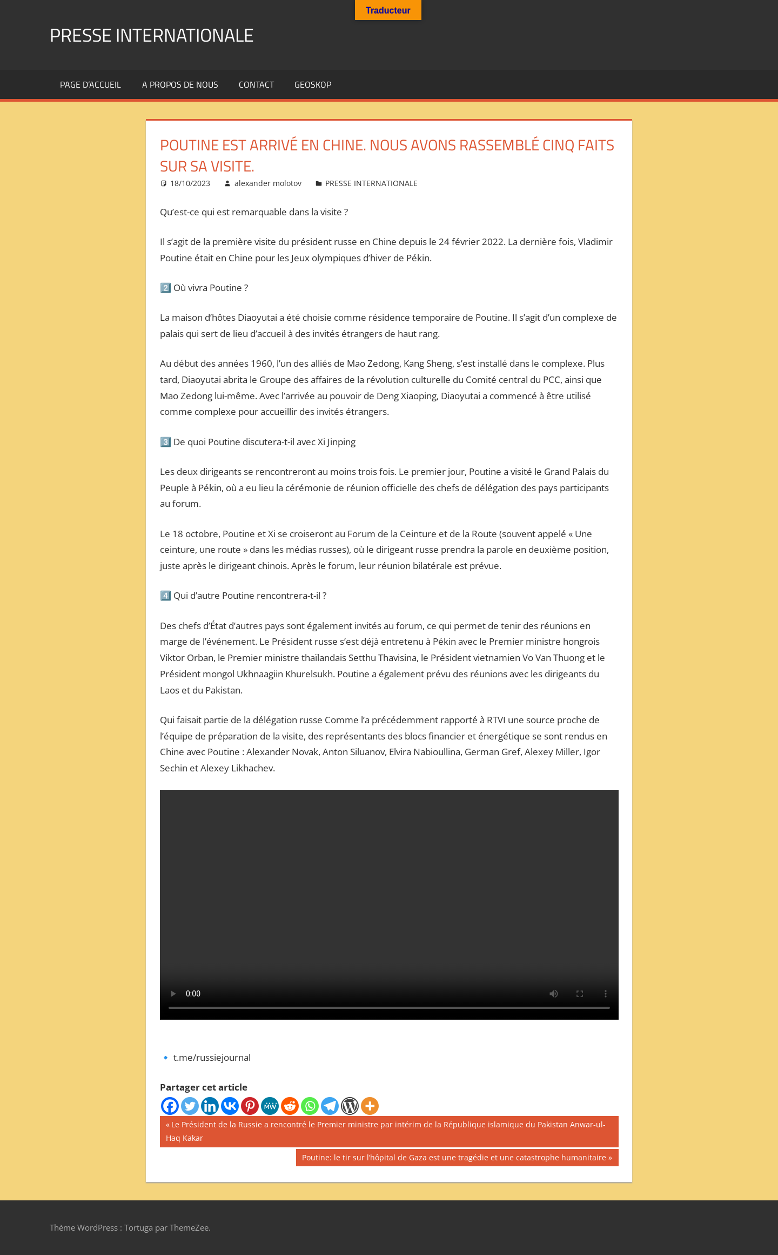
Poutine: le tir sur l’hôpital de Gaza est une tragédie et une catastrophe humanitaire (453, 1159)
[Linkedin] (210, 1106)
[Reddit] (290, 1106)
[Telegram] (330, 1106)
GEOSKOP (312, 84)
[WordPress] (350, 1106)
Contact (256, 84)
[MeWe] (270, 1106)
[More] (370, 1106)
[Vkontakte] (230, 1106)
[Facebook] (170, 1106)
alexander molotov (267, 183)
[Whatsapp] (310, 1106)
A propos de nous (180, 84)
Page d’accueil (90, 84)
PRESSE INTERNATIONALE (158, 34)
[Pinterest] (250, 1106)
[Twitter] (190, 1106)
